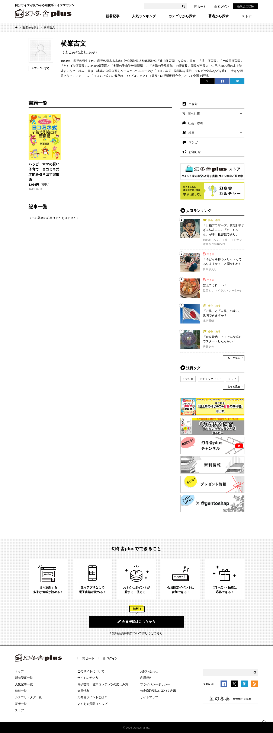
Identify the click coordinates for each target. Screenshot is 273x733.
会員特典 (83, 690)
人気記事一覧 (24, 684)
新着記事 (112, 16)
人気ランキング (144, 16)
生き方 (193, 104)
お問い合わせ (149, 671)
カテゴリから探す (182, 16)
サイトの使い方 (87, 677)
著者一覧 (21, 703)
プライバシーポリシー (155, 684)
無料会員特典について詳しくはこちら (137, 633)
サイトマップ (149, 697)
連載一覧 (21, 690)
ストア (246, 16)
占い (233, 378)
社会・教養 (195, 123)
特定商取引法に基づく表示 (158, 690)
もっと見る (233, 358)
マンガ (193, 142)
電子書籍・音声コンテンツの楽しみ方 (102, 684)
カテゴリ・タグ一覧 (28, 697)
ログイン (221, 6)
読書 (192, 132)
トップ (19, 671)
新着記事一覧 (24, 677)
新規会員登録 (245, 6)
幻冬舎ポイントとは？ (92, 697)
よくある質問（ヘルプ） (93, 703)
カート (199, 6)
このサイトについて (90, 671)
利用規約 (146, 677)
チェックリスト (212, 378)
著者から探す (218, 16)
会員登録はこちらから (136, 621)
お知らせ (195, 152)
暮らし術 (194, 113)
